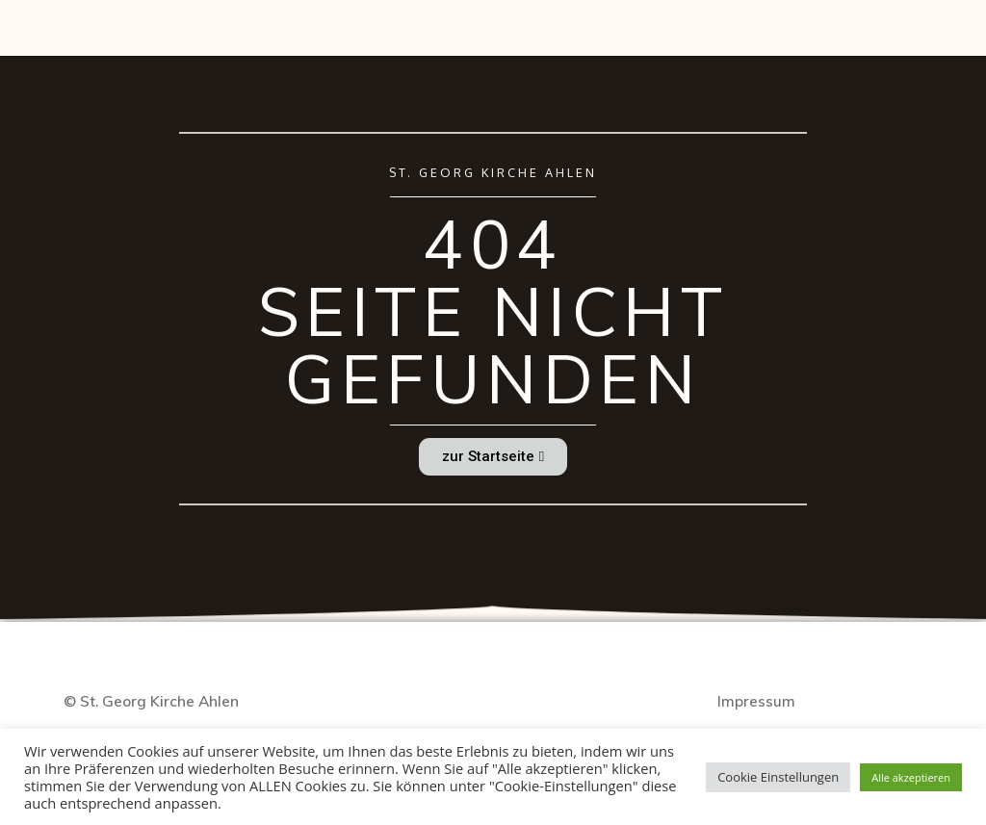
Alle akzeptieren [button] (910, 777)
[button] (493, 457)
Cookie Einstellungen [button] (778, 777)
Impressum (756, 701)
